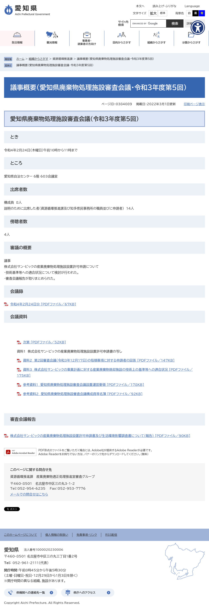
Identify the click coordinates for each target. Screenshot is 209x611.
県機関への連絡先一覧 (30, 592)
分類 (191, 42)
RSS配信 (111, 534)
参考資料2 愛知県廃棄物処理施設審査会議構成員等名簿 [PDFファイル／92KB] (82, 393)
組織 (156, 42)
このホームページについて (20, 534)
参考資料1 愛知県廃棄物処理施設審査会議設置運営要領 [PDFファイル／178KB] (83, 384)
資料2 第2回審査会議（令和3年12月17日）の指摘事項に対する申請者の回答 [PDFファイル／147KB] (99, 360)
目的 (121, 42)
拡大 (153, 13)
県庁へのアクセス (84, 592)
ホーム (20, 58)
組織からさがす (38, 58)
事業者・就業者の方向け (87, 42)
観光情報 (52, 42)
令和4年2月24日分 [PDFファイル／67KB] (43, 304)
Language (192, 6)
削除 (96, 65)
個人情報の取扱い (56, 534)
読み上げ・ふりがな (164, 6)
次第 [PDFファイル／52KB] (44, 342)
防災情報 (17, 42)
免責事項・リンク (87, 534)
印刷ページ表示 (194, 104)
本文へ (140, 6)
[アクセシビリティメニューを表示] (198, 27)
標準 (162, 13)
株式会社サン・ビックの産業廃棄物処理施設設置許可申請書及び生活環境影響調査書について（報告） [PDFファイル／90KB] (100, 435)
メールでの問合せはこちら (29, 494)
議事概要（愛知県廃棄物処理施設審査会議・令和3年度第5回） (54, 65)
